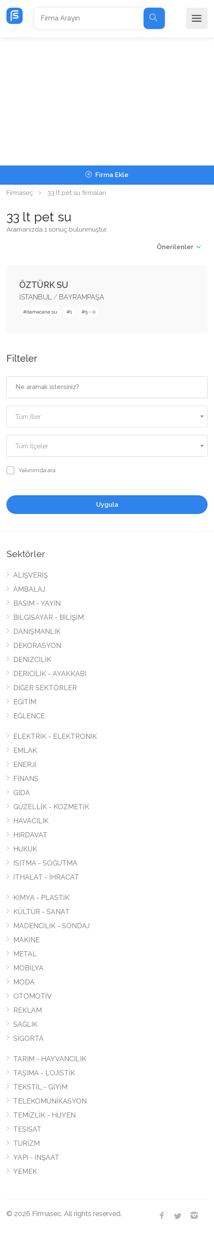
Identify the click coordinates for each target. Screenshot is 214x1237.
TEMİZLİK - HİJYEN (44, 1115)
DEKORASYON (37, 646)
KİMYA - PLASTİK (41, 898)
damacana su (41, 312)
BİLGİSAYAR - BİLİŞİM (48, 617)
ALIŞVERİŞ (30, 575)
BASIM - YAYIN (37, 603)
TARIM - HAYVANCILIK (49, 1059)
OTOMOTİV (32, 996)
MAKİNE (26, 940)
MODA (24, 982)
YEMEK (25, 1171)
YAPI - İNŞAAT (36, 1157)
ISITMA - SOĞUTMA (45, 863)
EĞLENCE (29, 716)
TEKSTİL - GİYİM (40, 1087)
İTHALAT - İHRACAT (46, 877)
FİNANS (25, 779)
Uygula (107, 504)
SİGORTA (28, 1038)
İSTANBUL (35, 297)
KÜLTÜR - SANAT (41, 912)
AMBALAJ (29, 589)
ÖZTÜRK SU (43, 285)
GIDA (21, 793)
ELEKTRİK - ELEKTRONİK (55, 736)
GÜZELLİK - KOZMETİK (51, 807)
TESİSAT (27, 1129)
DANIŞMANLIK (37, 631)
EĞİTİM (24, 702)
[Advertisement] (107, 101)
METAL (25, 954)
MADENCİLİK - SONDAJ (51, 926)
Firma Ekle (107, 175)
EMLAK (25, 750)
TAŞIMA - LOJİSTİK (44, 1073)
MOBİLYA (28, 968)
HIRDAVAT (30, 835)
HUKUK (25, 849)
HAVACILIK (31, 821)
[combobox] (107, 416)
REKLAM (27, 1010)
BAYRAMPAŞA (81, 297)
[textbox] (107, 417)
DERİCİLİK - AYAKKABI (49, 674)
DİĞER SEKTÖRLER (45, 688)
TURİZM (26, 1143)
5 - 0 (90, 312)
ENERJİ (24, 765)
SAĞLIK (25, 1024)
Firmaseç (19, 193)
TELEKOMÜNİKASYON (50, 1101)
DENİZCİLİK (32, 660)
